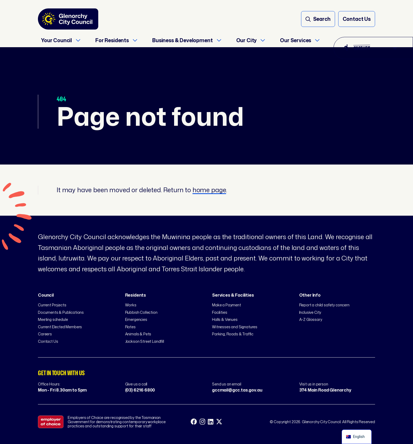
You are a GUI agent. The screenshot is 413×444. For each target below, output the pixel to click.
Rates (130, 326)
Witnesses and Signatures (234, 326)
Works (130, 304)
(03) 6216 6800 (140, 390)
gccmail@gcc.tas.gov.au (237, 390)
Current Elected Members (60, 326)
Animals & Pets (138, 333)
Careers (45, 333)
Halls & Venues (225, 319)
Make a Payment (226, 304)
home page (209, 189)
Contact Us (48, 341)
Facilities (219, 312)
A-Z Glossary (310, 319)
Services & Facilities (233, 295)
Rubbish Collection (141, 312)
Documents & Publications (61, 312)
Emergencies (136, 319)
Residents (135, 295)
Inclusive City (310, 312)
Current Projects (52, 304)
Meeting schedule (53, 319)
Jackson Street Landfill (144, 341)
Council (46, 295)
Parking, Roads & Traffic (232, 333)
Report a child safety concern (324, 304)
